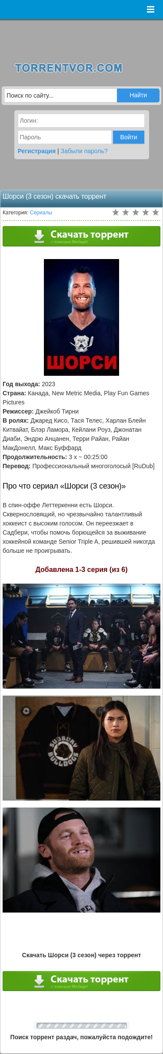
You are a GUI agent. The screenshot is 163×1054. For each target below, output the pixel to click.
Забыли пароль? (84, 151)
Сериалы (41, 213)
